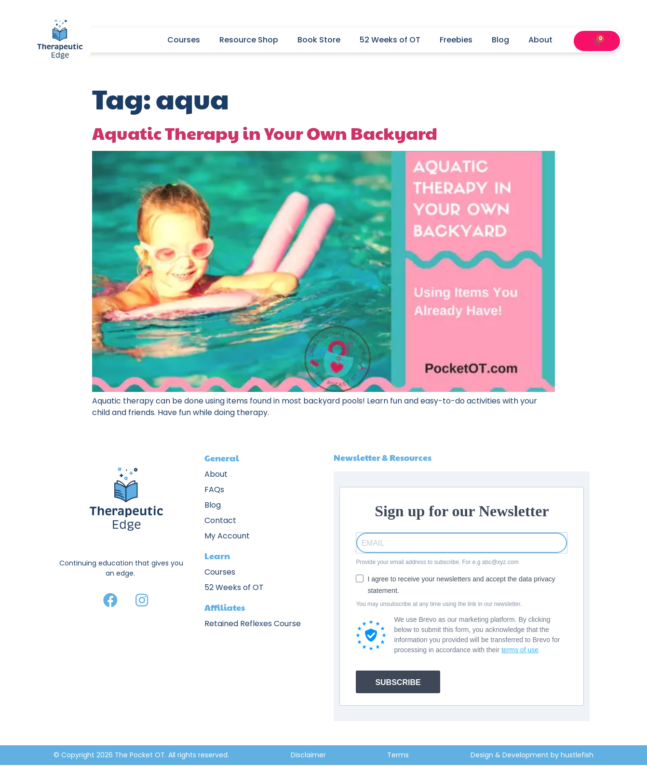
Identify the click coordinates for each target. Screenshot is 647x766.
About (545, 40)
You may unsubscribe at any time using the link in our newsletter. (439, 604)
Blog (500, 39)
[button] (584, 40)
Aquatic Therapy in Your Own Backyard (264, 133)
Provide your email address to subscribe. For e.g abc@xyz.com (437, 562)
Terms (398, 755)
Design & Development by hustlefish (532, 755)
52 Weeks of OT (390, 39)
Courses (183, 39)
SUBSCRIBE (397, 682)
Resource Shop (248, 39)
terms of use (520, 650)
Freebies (456, 39)
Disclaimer (308, 755)
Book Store (318, 39)
